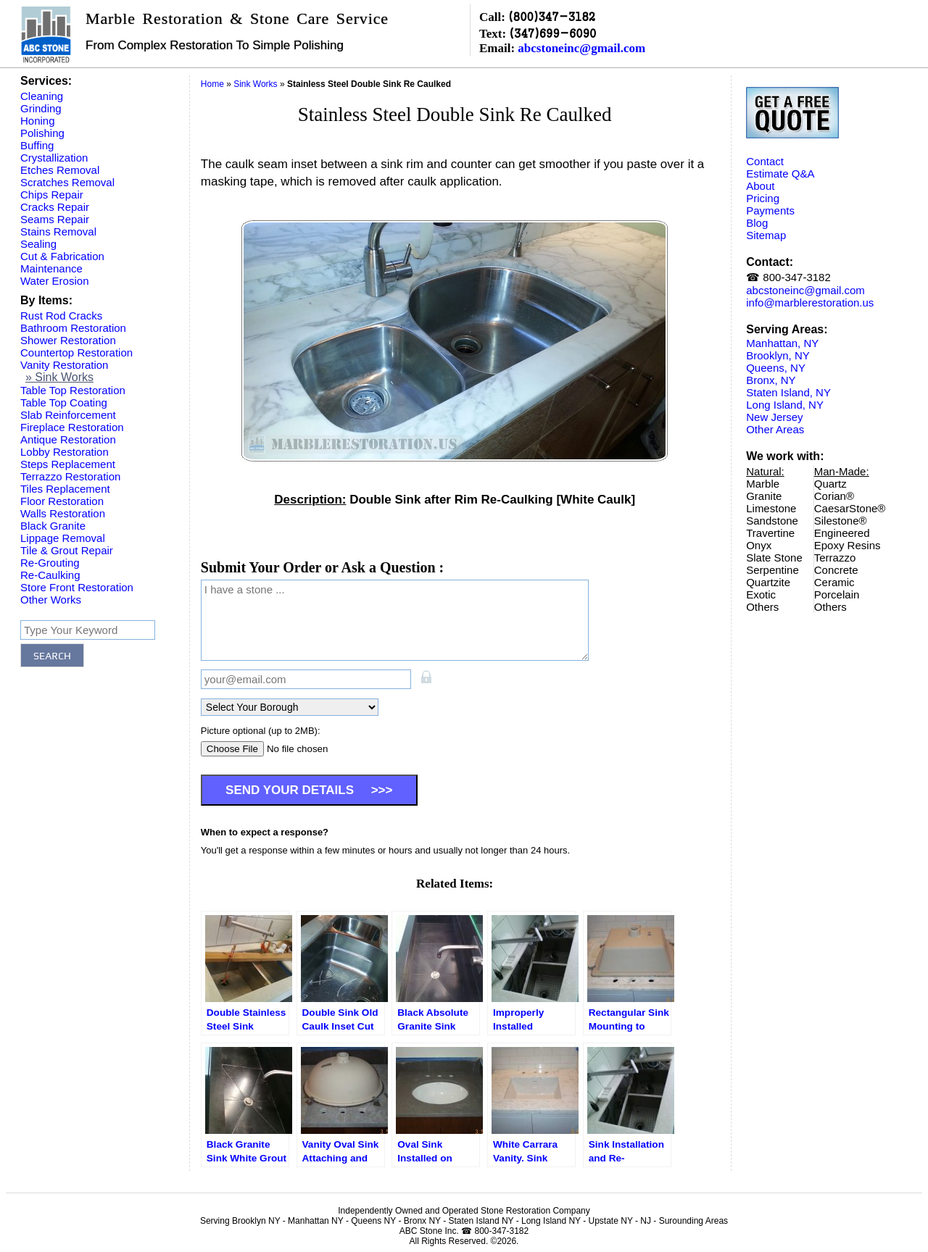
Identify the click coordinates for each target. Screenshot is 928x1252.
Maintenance (51, 268)
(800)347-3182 (551, 16)
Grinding (41, 108)
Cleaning (41, 96)
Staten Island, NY (788, 392)
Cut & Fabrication (62, 256)
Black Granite (53, 525)
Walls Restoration (62, 513)
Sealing (38, 244)
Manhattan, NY (782, 343)
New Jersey (774, 417)
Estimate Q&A (780, 173)
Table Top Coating (63, 402)
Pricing (762, 198)
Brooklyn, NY (778, 355)
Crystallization (54, 157)
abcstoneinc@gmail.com (581, 48)
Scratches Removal (67, 182)
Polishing (42, 133)
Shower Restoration (68, 340)
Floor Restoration (62, 501)
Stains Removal (58, 231)
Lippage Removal (62, 538)
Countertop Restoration (76, 352)
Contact (765, 161)
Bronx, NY (770, 380)
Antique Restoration (68, 439)
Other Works (50, 599)
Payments (770, 210)
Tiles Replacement (65, 489)
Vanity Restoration (64, 365)
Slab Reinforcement (68, 415)
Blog (757, 223)
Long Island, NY (785, 404)
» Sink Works (59, 377)
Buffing (37, 145)
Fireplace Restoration (72, 427)
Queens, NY (775, 368)
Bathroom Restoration (73, 328)
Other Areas (775, 429)
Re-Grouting (50, 562)
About (760, 186)
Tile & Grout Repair (66, 550)
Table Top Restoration (72, 390)
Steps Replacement (67, 464)
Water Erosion (54, 281)
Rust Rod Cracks (61, 315)
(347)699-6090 (552, 33)
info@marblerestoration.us (810, 302)
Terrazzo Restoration (70, 476)
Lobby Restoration (64, 452)
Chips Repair (51, 194)
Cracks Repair (54, 207)
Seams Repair (54, 219)
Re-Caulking (50, 575)
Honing (37, 120)
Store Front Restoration (76, 587)
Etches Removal (59, 170)
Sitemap (766, 235)
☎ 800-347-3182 (788, 277)
